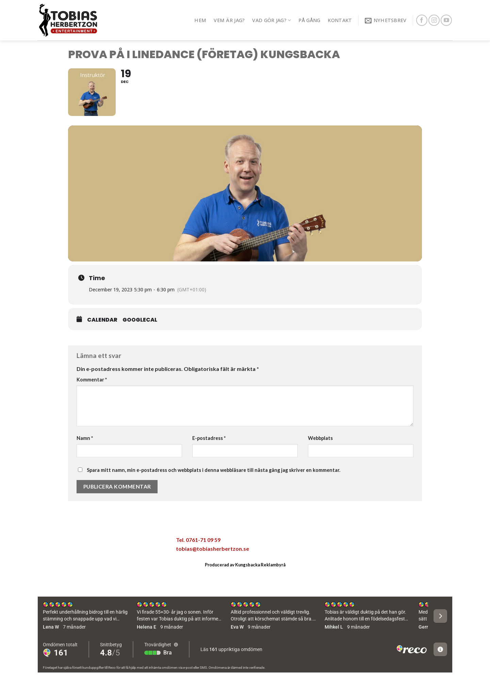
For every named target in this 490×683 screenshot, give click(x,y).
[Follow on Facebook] (421, 20)
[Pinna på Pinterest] (121, 541)
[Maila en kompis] (106, 541)
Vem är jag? (229, 20)
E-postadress (209, 438)
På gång (309, 20)
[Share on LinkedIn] (135, 541)
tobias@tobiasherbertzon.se (212, 548)
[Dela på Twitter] (92, 541)
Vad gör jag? (271, 20)
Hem (200, 20)
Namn (85, 438)
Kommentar (92, 379)
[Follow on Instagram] (434, 20)
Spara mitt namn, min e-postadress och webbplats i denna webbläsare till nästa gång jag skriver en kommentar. (213, 470)
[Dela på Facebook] (78, 541)
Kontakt (340, 20)
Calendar (102, 320)
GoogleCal (139, 320)
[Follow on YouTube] (446, 20)
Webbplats (320, 438)
